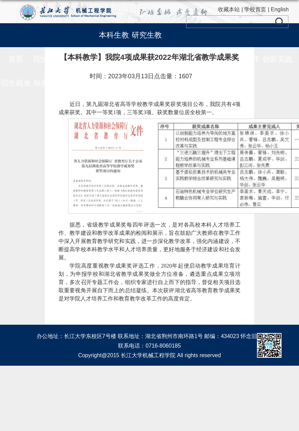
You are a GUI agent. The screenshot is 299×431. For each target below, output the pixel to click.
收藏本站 (229, 9)
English (280, 9)
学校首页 (255, 9)
